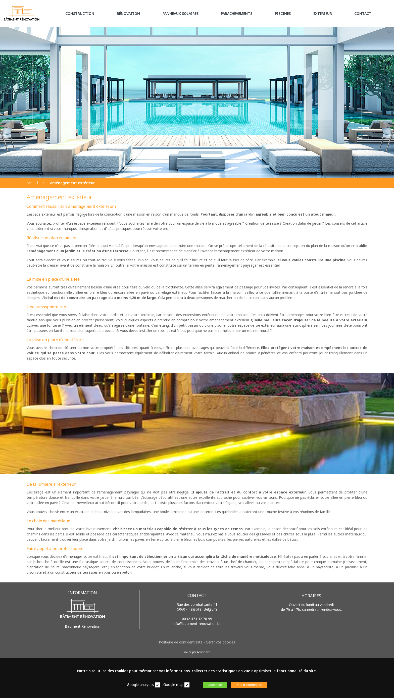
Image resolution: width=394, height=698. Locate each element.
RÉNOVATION (128, 13)
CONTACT (362, 13)
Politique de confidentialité (181, 642)
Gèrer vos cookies (220, 642)
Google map (173, 684)
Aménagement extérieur (72, 182)
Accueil (32, 182)
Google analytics (140, 684)
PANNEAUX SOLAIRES (181, 13)
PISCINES (283, 13)
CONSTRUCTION (79, 13)
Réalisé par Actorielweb (197, 652)
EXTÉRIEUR (322, 13)
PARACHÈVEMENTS (236, 13)
